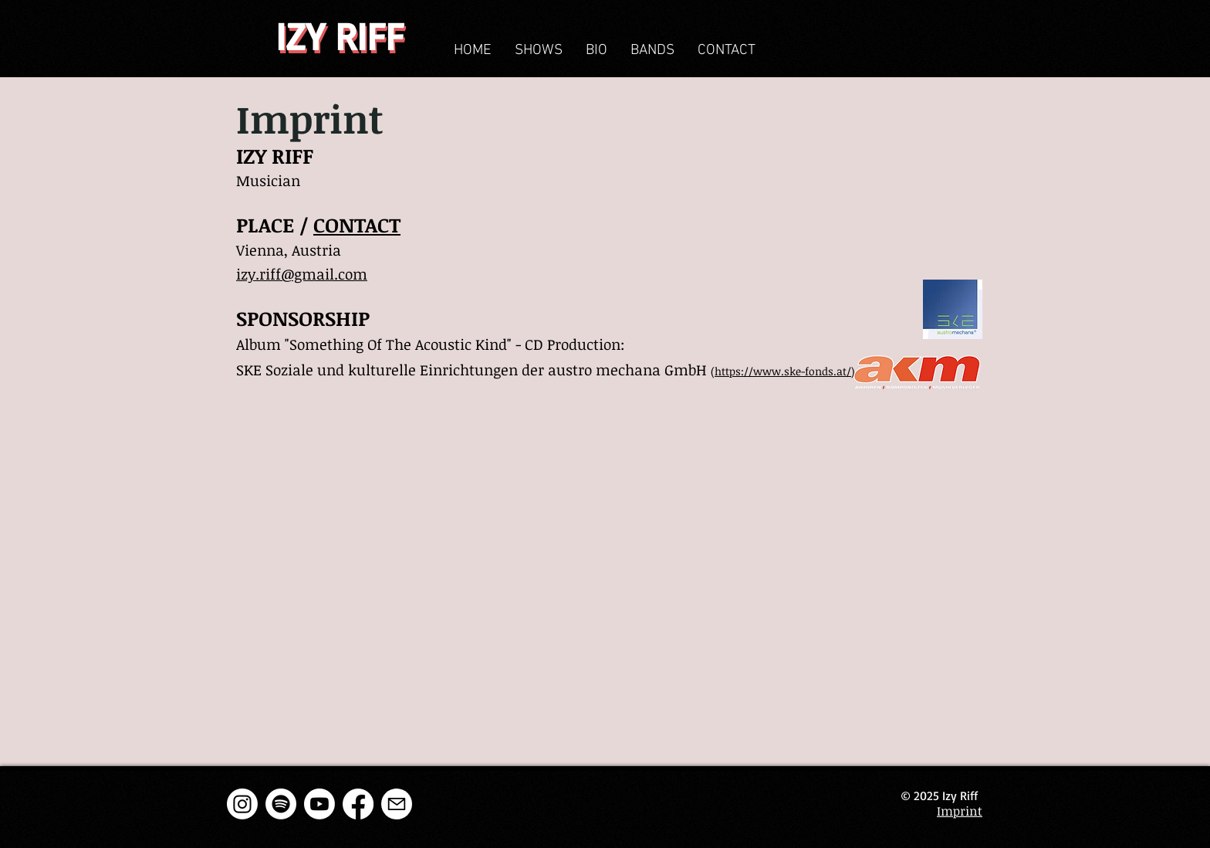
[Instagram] (242, 804)
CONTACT (357, 225)
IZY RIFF (339, 35)
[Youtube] (319, 804)
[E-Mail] (396, 804)
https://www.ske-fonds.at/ (783, 371)
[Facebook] (358, 804)
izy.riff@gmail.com (301, 274)
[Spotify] (280, 804)
